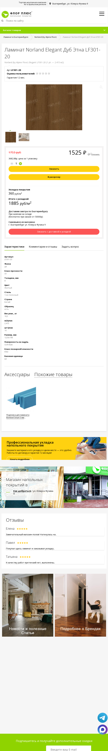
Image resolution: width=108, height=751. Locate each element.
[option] (20, 401)
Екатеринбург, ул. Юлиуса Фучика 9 (70, 3)
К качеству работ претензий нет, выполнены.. (30, 562)
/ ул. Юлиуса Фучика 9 (33, 492)
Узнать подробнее (19, 459)
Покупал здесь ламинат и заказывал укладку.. (30, 548)
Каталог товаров (12, 30)
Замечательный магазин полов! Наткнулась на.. (31, 534)
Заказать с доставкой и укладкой (54, 231)
